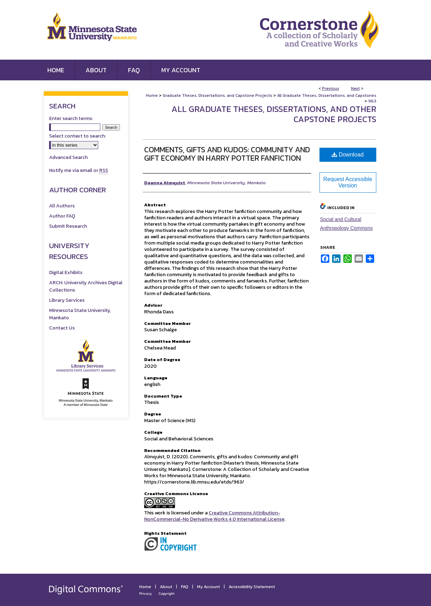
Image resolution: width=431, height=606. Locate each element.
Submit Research (68, 226)
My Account (208, 587)
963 (372, 101)
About (166, 587)
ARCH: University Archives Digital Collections (85, 286)
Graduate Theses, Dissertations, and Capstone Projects (217, 95)
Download (348, 155)
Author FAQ (62, 216)
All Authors (62, 205)
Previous (330, 88)
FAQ (184, 587)
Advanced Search (68, 157)
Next (355, 88)
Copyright (167, 593)
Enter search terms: (71, 118)
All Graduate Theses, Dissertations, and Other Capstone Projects (273, 114)
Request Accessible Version (347, 182)
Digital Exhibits (65, 272)
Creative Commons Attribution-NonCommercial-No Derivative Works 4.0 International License (214, 516)
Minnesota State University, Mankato (80, 314)
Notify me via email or (78, 170)
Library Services (67, 300)
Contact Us (62, 328)
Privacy (145, 593)
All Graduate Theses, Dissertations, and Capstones (326, 95)
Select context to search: (77, 136)
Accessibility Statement (252, 587)
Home (152, 95)
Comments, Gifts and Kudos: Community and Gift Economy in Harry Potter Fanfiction (227, 154)
